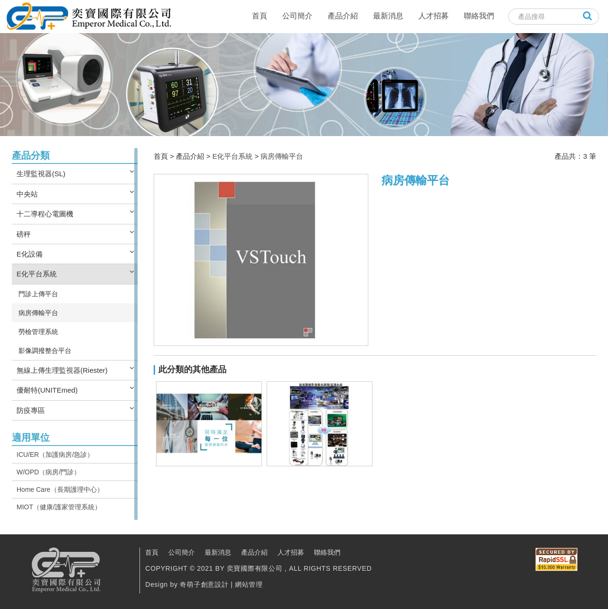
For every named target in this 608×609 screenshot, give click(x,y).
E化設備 (30, 254)
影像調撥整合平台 (44, 350)
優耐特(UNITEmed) (47, 390)
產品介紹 (343, 16)
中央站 (27, 194)
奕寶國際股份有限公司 (88, 16)
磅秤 (24, 234)
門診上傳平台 (38, 294)
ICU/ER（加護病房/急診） (55, 454)
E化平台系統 (37, 274)
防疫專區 (31, 410)
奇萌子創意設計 (204, 584)
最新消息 (388, 16)
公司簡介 (297, 16)
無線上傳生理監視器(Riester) (62, 370)
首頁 (259, 16)
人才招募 (433, 16)
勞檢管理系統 (38, 331)
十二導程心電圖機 (45, 214)
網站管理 (249, 584)
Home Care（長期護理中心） (60, 489)
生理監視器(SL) (41, 174)
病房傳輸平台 (38, 313)
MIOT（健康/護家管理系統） (59, 507)
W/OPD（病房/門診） (48, 472)
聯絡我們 (479, 16)
